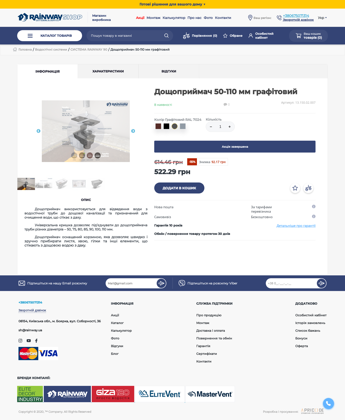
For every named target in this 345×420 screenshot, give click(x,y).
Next (133, 131)
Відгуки (117, 346)
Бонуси (301, 338)
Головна (25, 50)
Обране (232, 35)
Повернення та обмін (214, 338)
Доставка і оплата (210, 331)
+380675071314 (296, 16)
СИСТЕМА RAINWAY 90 (88, 50)
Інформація (47, 71)
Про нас (194, 18)
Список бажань (307, 331)
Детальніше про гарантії (296, 225)
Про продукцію (208, 315)
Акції (140, 18)
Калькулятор (174, 18)
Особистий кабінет (261, 36)
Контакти (223, 18)
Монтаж (153, 18)
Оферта (301, 346)
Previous (38, 131)
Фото (208, 18)
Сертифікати (206, 354)
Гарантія (203, 346)
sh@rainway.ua (30, 330)
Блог (115, 354)
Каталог (117, 323)
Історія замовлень (310, 323)
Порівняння (200, 35)
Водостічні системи (51, 50)
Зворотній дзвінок (32, 310)
